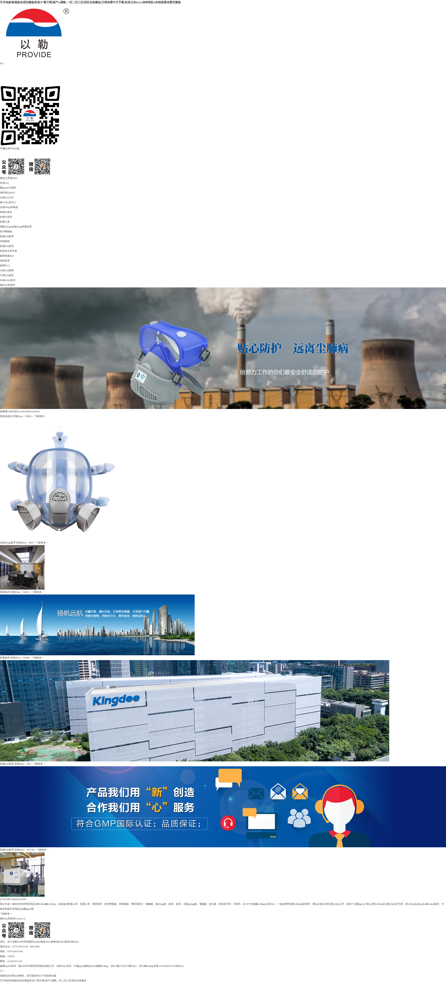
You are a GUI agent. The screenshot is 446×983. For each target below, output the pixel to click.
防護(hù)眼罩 (7, 236)
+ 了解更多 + (39, 416)
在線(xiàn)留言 (8, 280)
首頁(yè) (4, 182)
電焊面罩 (5, 260)
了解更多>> (6, 913)
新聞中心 (5, 265)
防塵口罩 (5, 221)
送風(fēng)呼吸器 (9, 207)
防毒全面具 (6, 212)
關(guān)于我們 (8, 187)
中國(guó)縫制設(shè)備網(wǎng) (91, 966)
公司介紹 (5, 899)
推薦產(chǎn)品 (8, 411)
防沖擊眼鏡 (6, 231)
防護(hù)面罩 (7, 246)
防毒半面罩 (6, 217)
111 (1, 970)
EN (1, 63)
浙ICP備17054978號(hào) (124, 966)
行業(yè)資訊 (7, 275)
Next (443, 357)
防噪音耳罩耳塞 (8, 251)
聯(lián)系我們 (7, 285)
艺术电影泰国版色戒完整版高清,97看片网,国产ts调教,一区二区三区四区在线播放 (43, 980)
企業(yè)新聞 (7, 270)
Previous (3, 357)
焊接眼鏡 (5, 241)
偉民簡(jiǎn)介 (7, 192)
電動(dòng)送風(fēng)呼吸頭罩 (16, 226)
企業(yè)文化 (7, 197)
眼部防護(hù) (7, 255)
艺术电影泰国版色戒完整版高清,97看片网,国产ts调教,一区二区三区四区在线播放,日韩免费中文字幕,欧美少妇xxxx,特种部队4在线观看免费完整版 (90, 2)
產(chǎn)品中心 (8, 202)
